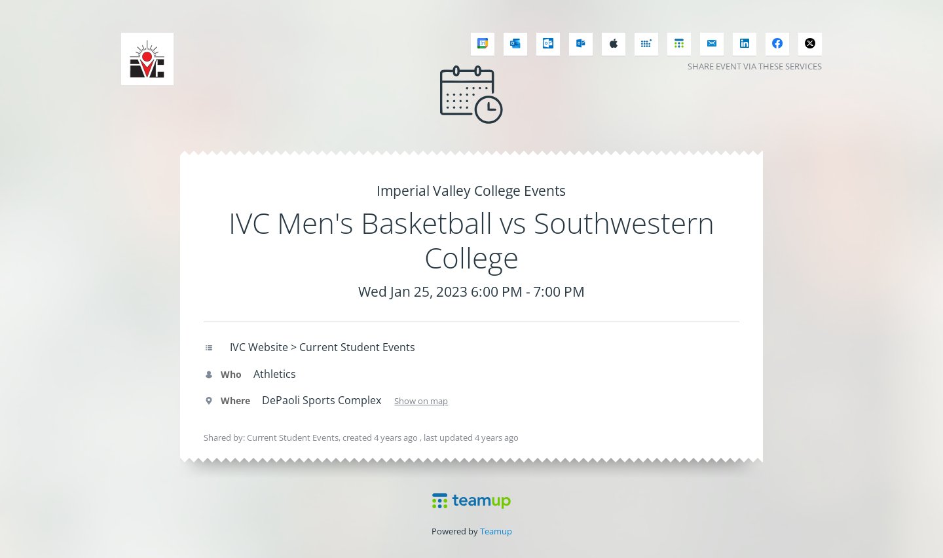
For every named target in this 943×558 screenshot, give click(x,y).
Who (223, 374)
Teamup (496, 531)
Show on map (421, 401)
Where (227, 400)
